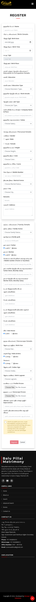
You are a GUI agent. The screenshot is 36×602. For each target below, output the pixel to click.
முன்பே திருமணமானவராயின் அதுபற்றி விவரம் (15, 412)
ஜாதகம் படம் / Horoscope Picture (14, 392)
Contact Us (6, 511)
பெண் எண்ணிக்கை (9, 300)
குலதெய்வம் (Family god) (11, 237)
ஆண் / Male (9, 139)
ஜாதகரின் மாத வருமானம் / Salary (14, 120)
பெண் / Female (10, 144)
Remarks (6, 197)
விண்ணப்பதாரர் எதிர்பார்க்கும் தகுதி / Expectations (14, 401)
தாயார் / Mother (8, 252)
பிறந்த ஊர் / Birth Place (11, 63)
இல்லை (14, 248)
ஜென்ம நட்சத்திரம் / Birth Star (13, 345)
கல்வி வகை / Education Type (13, 85)
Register (14, 442)
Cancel (22, 442)
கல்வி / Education (9, 77)
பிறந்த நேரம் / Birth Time (11, 47)
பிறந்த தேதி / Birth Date (11, 38)
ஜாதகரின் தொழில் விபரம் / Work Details (16, 93)
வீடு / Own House (9, 331)
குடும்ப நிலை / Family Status (13, 229)
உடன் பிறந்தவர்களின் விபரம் (12, 289)
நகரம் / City (7, 188)
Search (5, 499)
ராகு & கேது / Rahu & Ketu (12, 353)
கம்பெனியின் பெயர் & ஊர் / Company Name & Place (17, 111)
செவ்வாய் (6, 360)
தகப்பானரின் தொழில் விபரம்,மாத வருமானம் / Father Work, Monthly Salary (17, 270)
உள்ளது (7, 356)
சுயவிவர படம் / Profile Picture (13, 383)
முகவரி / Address (9, 205)
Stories (5, 507)
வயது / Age (7, 55)
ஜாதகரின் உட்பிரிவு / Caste (12, 164)
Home (5, 491)
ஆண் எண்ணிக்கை (9, 292)
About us (6, 495)
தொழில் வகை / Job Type (11, 102)
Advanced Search (8, 503)
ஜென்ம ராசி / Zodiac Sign (11, 367)
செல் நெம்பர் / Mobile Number (13, 172)
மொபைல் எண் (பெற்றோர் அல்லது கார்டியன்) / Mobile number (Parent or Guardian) (17, 260)
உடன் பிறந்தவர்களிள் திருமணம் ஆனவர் (16, 310)
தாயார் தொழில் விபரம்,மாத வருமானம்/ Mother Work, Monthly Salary (15, 280)
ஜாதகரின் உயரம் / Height (11, 148)
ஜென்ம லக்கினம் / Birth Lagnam (14, 375)
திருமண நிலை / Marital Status (13, 180)
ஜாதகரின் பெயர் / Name (11, 26)
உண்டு (7, 248)
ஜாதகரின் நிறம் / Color (10, 156)
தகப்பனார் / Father (9, 245)
